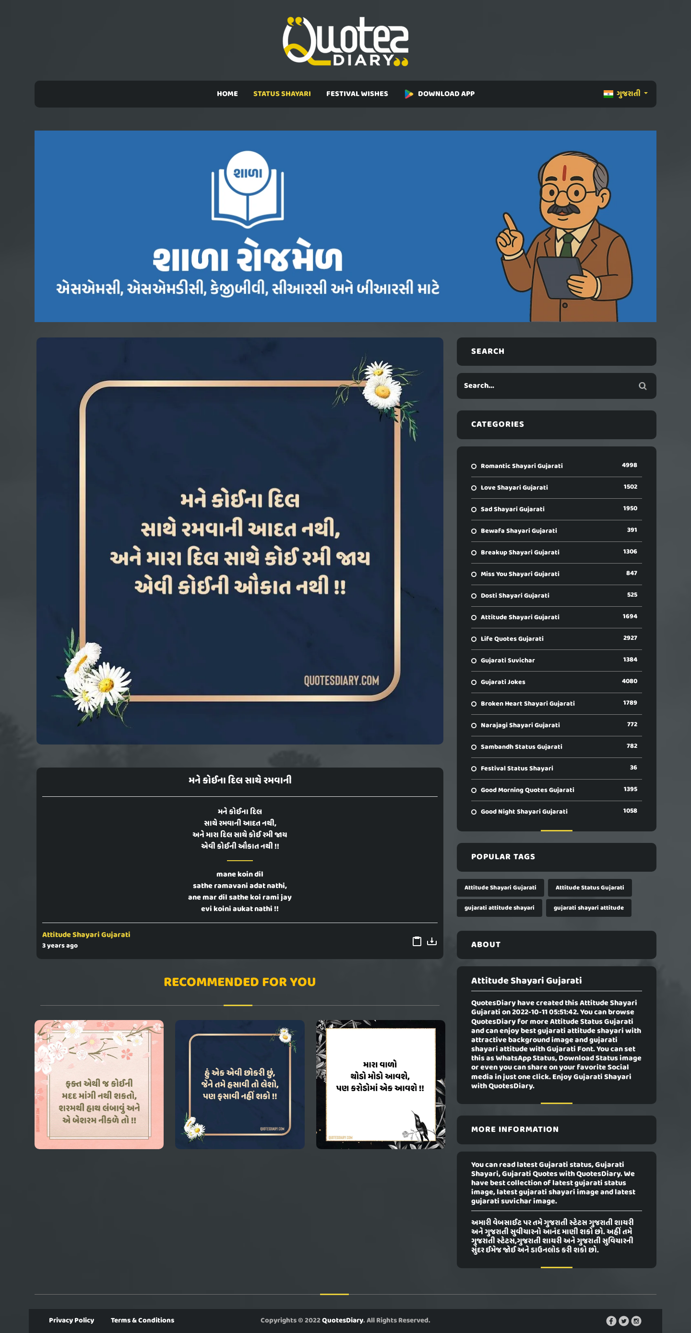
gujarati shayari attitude (589, 908)
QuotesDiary (342, 1320)
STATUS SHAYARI (282, 94)
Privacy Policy (71, 1320)
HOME (227, 94)
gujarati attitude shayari (500, 908)
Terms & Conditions (142, 1320)
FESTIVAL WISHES (357, 94)
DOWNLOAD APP (439, 94)
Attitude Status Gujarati (590, 888)
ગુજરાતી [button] (623, 94)
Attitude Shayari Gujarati (86, 935)
